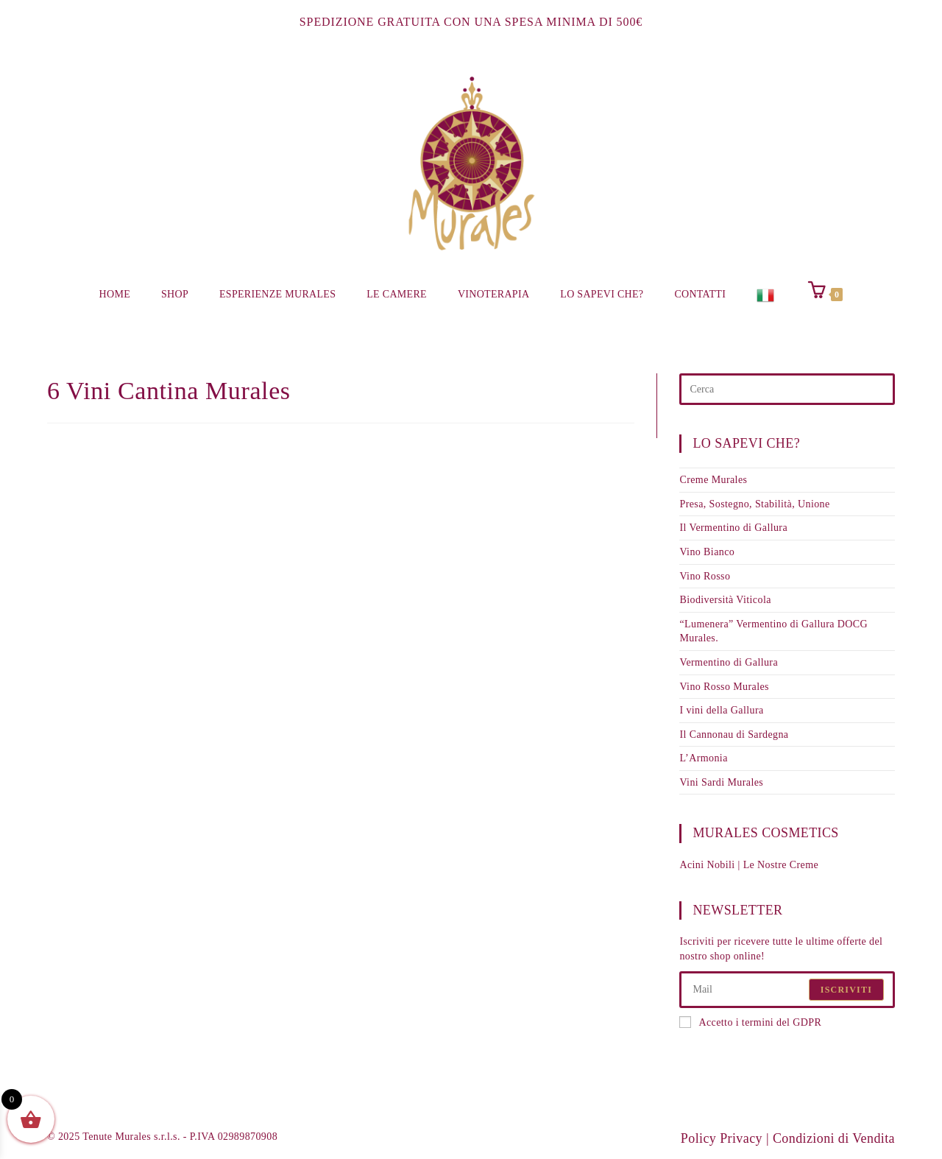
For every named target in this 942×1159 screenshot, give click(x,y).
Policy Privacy (721, 1138)
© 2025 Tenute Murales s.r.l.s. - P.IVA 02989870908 (162, 1136)
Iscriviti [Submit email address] (846, 989)
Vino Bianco (706, 551)
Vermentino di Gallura (728, 662)
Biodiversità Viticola (725, 599)
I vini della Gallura (721, 710)
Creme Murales (713, 479)
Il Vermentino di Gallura (733, 527)
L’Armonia (703, 758)
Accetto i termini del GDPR (750, 1022)
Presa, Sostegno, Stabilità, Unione (754, 504)
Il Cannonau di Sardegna (733, 734)
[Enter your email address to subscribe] (787, 989)
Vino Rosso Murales (723, 686)
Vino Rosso (704, 576)
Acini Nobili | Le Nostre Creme (748, 864)
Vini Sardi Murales (721, 782)
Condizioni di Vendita (834, 1138)
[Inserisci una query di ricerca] (787, 389)
